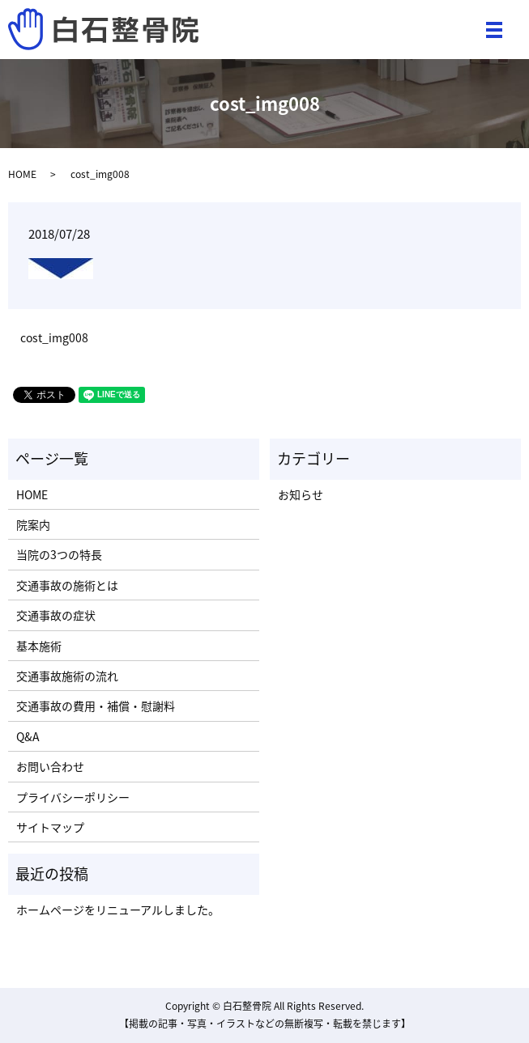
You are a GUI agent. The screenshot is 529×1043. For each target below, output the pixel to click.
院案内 (33, 524)
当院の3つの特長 (59, 554)
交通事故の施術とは (67, 585)
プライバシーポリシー (73, 797)
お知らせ (300, 494)
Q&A (28, 736)
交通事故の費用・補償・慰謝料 (95, 705)
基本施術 (39, 646)
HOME (22, 174)
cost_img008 (54, 338)
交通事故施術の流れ (67, 676)
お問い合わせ (50, 766)
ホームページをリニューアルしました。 (118, 909)
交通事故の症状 (56, 615)
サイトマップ (50, 827)
